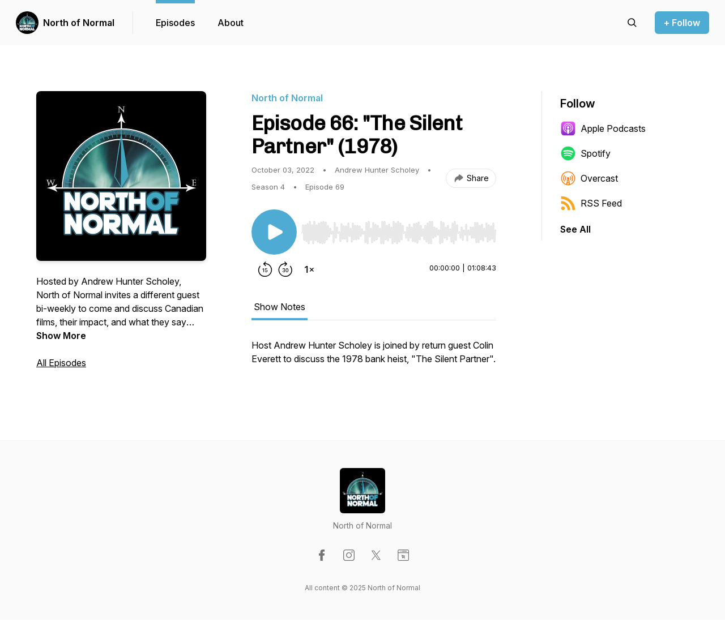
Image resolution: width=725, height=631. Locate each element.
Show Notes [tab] (279, 306)
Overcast (589, 178)
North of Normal (78, 22)
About (231, 22)
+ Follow (682, 22)
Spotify (585, 153)
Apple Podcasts (603, 128)
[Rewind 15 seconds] (265, 269)
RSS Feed (591, 203)
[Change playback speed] (309, 269)
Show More (61, 335)
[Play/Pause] (274, 232)
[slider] (398, 232)
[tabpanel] (373, 357)
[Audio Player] (398, 229)
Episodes (175, 22)
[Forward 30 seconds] (285, 269)
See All (575, 229)
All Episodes (61, 362)
